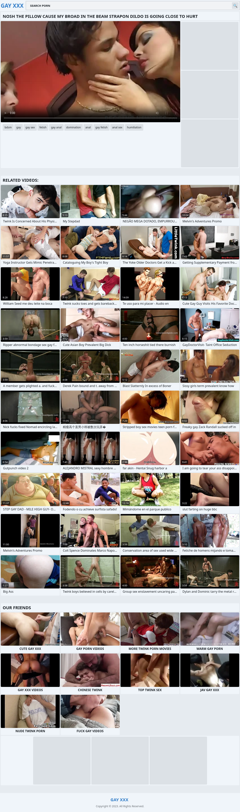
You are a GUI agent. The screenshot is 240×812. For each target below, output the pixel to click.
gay (18, 127)
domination (73, 127)
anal (88, 127)
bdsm (8, 127)
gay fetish (101, 127)
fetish (43, 127)
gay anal (56, 127)
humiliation (134, 127)
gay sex (30, 127)
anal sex (117, 127)
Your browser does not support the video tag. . (90, 71)
